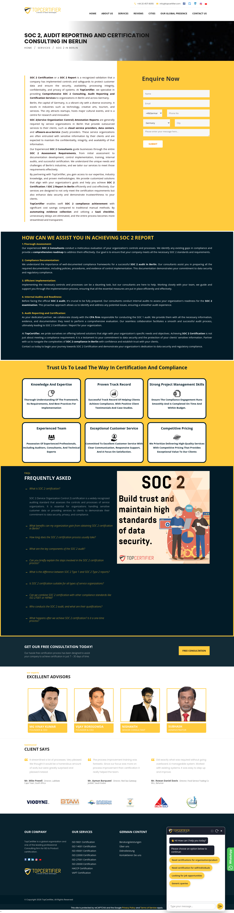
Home (92, 13)
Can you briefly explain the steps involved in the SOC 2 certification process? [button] (64, 561)
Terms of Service (148, 907)
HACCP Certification (82, 868)
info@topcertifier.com (168, 3)
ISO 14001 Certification (84, 846)
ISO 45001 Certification (84, 850)
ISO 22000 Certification (84, 855)
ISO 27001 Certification (84, 859)
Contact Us (199, 13)
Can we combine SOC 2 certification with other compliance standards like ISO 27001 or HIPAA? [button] (68, 596)
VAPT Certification (81, 872)
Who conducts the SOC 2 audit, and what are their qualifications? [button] (63, 606)
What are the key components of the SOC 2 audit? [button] (55, 549)
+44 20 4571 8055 (145, 3)
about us (107, 13)
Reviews (138, 13)
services (123, 13)
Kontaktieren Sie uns (130, 855)
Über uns (124, 846)
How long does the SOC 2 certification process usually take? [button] (60, 537)
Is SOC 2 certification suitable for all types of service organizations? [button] (64, 583)
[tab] (69, 490)
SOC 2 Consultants (61, 149)
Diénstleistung (127, 850)
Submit (153, 143)
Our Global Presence (174, 13)
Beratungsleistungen (130, 842)
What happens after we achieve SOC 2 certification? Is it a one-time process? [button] (64, 619)
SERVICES (44, 47)
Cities (152, 13)
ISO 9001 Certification (83, 842)
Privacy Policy (129, 907)
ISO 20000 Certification (84, 863)
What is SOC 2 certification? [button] (42, 488)
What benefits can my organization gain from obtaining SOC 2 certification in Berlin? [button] (69, 527)
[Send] (220, 906)
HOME (28, 47)
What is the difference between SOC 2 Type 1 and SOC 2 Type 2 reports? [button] (67, 572)
